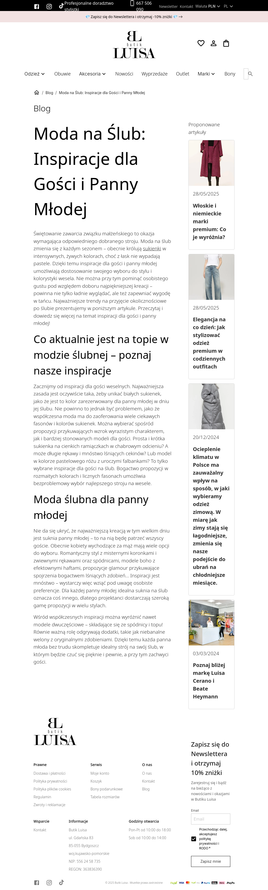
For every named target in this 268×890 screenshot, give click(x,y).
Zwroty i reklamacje (49, 805)
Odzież (35, 74)
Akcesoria (93, 74)
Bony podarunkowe (107, 789)
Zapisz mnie (210, 861)
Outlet (182, 73)
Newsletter (168, 6)
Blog (49, 92)
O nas (147, 773)
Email (195, 810)
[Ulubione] (201, 43)
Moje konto (100, 773)
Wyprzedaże (155, 73)
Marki (207, 74)
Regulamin (42, 797)
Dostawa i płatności (49, 773)
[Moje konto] (213, 43)
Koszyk (96, 781)
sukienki (152, 248)
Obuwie (62, 73)
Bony (230, 73)
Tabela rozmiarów (105, 797)
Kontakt (186, 6)
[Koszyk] (226, 43)
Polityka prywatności (50, 781)
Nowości (124, 73)
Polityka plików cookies (52, 789)
